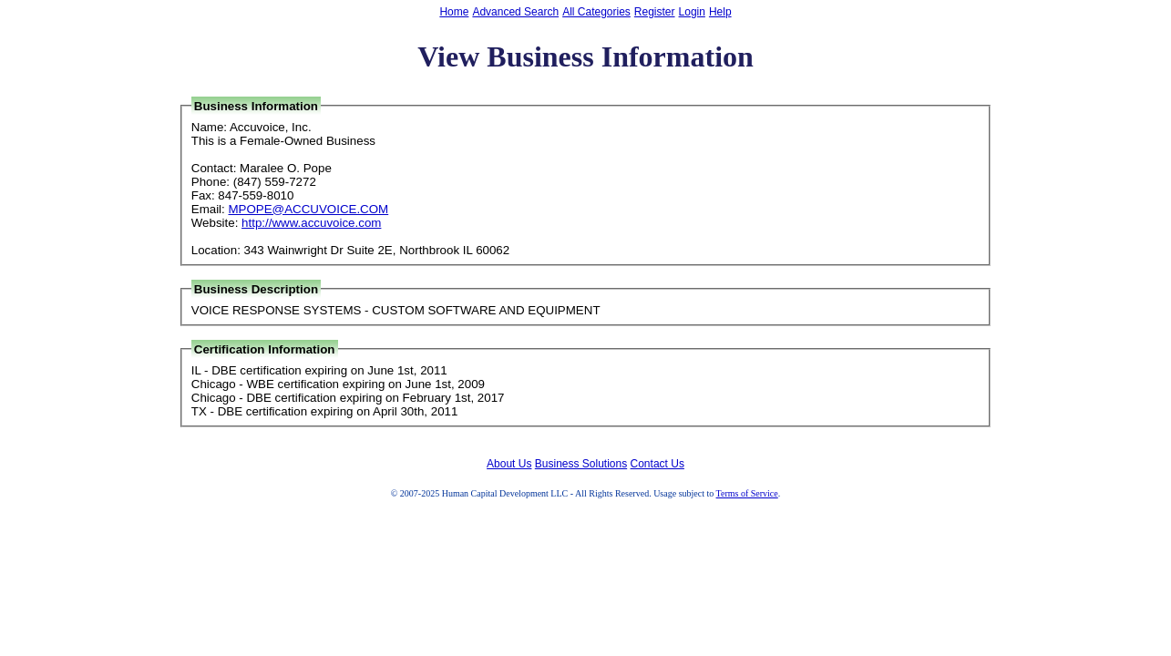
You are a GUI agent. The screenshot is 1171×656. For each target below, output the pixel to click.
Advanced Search (515, 11)
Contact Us (657, 463)
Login (692, 11)
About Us (509, 463)
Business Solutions (581, 463)
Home (453, 11)
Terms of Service (747, 493)
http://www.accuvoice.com (311, 223)
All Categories (596, 11)
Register (654, 11)
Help (720, 11)
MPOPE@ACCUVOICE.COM (308, 209)
